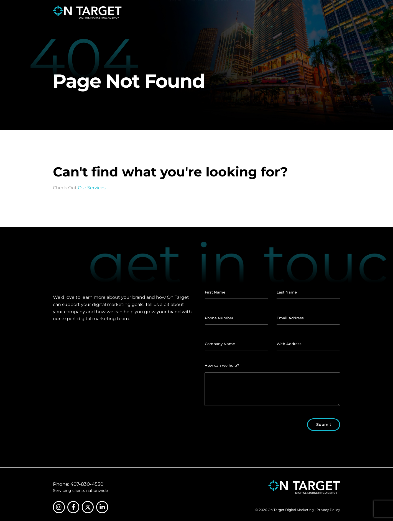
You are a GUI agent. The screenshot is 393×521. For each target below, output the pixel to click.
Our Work (276, 12)
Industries (247, 12)
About (197, 12)
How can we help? (222, 365)
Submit (323, 424)
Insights (302, 9)
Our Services (92, 187)
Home (175, 12)
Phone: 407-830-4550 (78, 484)
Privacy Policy (328, 510)
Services (220, 12)
